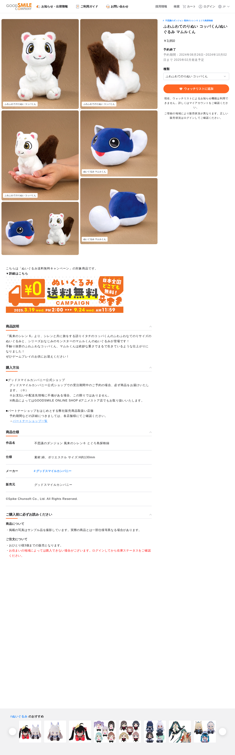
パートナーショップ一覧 (30, 421)
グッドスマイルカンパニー (53, 471)
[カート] (189, 6)
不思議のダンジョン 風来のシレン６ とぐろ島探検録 (189, 20)
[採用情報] (158, 6)
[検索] (175, 6)
